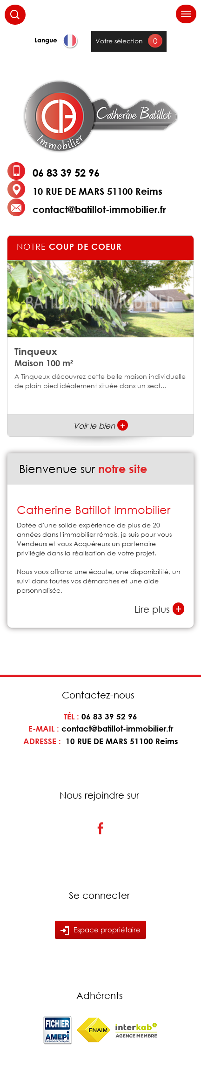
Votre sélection (119, 41)
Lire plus (159, 608)
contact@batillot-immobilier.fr (99, 209)
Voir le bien (100, 426)
